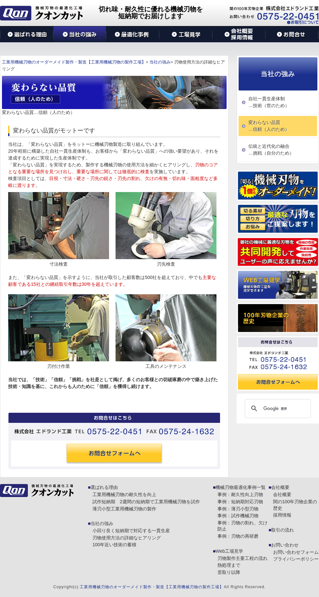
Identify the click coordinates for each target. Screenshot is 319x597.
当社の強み (101, 523)
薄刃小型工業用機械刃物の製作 (124, 508)
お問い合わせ (284, 545)
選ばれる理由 (104, 487)
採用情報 (282, 515)
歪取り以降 (228, 572)
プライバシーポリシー (296, 559)
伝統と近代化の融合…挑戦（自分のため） (271, 150)
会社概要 (280, 487)
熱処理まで (228, 565)
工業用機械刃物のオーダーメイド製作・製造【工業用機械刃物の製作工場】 (152, 587)
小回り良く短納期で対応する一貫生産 (131, 530)
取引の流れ (282, 530)
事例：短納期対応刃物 (240, 501)
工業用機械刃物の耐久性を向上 (124, 494)
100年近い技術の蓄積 (114, 544)
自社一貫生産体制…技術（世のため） (268, 102)
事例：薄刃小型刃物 (237, 508)
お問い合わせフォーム (296, 552)
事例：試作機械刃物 (237, 515)
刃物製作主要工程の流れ (242, 558)
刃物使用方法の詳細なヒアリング (126, 537)
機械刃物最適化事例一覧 (240, 487)
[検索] (276, 408)
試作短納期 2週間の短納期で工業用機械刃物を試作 (146, 501)
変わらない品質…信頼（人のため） (268, 126)
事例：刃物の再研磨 (237, 536)
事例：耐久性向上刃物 (240, 494)
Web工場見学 (229, 551)
